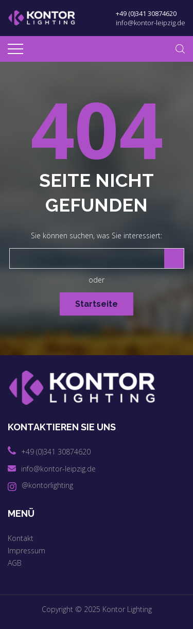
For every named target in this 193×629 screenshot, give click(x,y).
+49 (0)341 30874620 (146, 13)
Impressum (26, 550)
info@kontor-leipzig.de (150, 22)
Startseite (96, 304)
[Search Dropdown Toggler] (180, 49)
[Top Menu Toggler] (15, 49)
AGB (15, 563)
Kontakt (20, 538)
